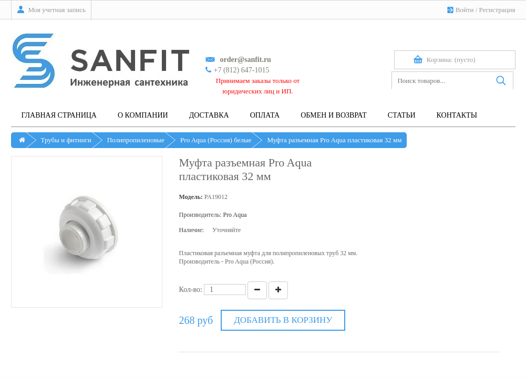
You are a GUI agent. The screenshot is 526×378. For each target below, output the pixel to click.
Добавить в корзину (283, 320)
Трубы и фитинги (66, 140)
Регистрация (497, 10)
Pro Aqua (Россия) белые (215, 140)
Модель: (190, 197)
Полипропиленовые (135, 140)
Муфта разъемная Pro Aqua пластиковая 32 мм (334, 140)
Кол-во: (190, 289)
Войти (465, 10)
